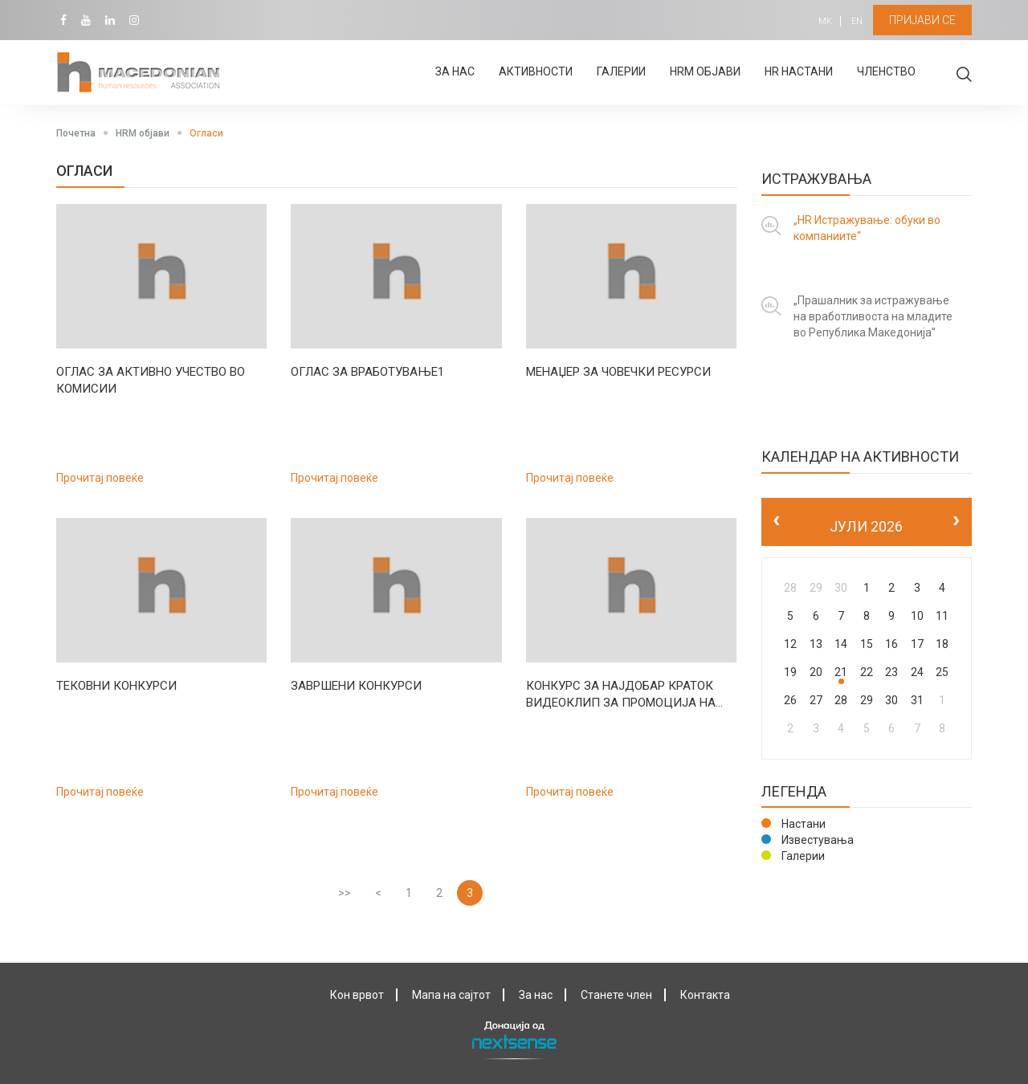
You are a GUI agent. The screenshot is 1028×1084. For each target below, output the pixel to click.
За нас (455, 71)
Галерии (621, 71)
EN (857, 21)
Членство (886, 71)
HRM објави (705, 71)
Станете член (616, 994)
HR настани (799, 71)
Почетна (76, 133)
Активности (536, 71)
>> (344, 892)
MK (825, 21)
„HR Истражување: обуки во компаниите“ (866, 228)
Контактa (705, 994)
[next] (956, 521)
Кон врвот (357, 994)
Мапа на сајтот (451, 994)
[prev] (777, 521)
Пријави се (922, 20)
